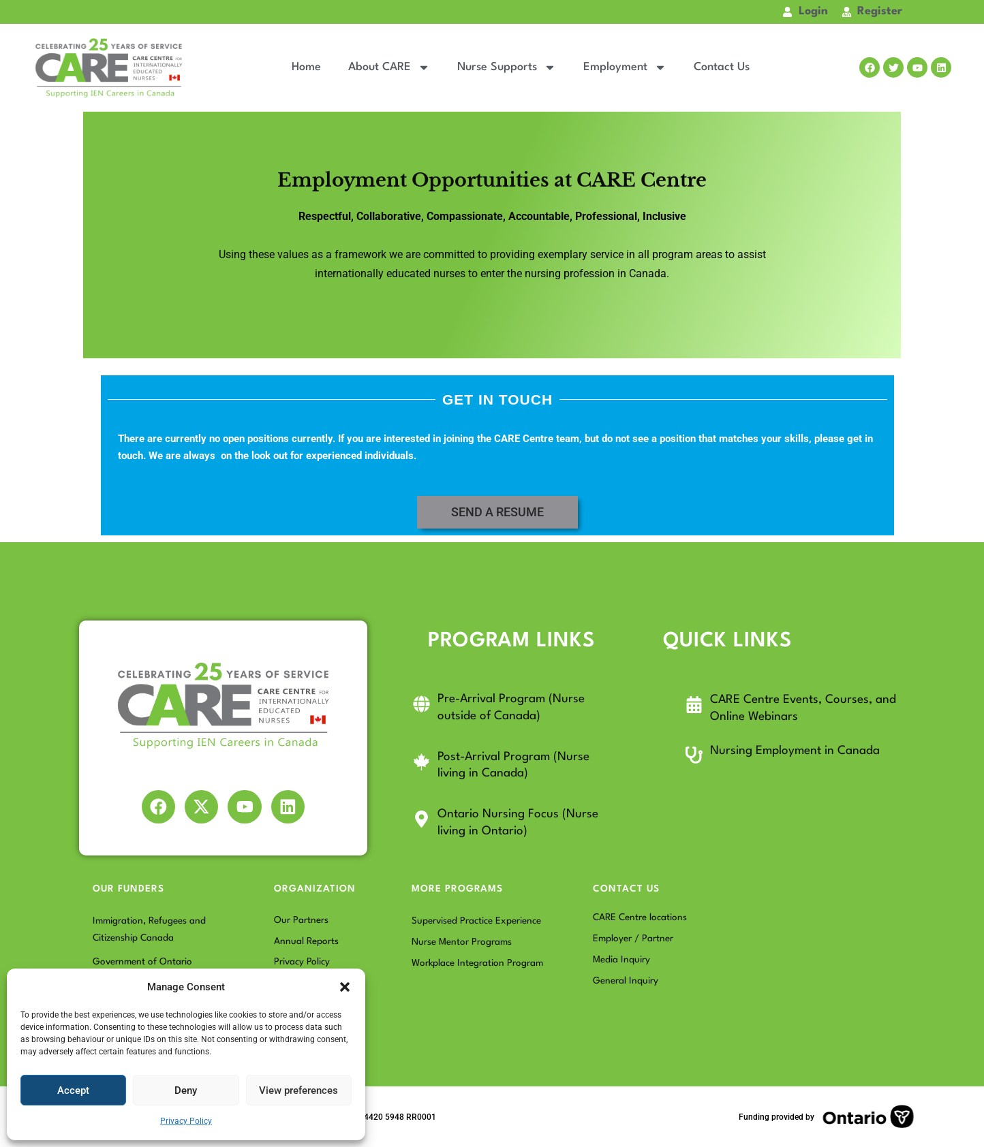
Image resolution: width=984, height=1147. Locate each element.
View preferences (298, 1090)
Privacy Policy (186, 1121)
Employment (624, 67)
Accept (73, 1090)
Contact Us (722, 67)
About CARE (389, 67)
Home (306, 67)
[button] (345, 987)
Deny (185, 1090)
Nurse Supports (506, 67)
